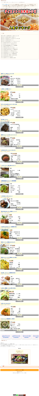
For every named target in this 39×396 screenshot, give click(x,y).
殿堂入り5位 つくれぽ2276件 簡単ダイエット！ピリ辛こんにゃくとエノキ (10, 41)
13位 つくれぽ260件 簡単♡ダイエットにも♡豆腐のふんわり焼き (9, 52)
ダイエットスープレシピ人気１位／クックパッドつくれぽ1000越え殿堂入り (26, 336)
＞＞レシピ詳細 (19, 86)
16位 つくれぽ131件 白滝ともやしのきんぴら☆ (7, 56)
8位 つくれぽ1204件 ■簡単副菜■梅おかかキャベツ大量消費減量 (9, 45)
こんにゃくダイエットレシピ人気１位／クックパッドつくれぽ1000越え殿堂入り (6, 336)
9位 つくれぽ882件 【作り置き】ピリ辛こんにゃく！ (7, 46)
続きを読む (19, 348)
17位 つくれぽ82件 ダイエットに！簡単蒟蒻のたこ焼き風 (8, 57)
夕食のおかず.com (3, 0)
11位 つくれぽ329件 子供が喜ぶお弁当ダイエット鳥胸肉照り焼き (9, 49)
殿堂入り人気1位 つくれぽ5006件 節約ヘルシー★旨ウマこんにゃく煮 (10, 35)
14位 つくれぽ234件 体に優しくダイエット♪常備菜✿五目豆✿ (9, 53)
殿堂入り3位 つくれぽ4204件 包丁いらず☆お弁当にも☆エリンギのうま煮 (10, 38)
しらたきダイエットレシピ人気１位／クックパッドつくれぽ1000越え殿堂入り (16, 336)
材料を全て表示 (19, 100)
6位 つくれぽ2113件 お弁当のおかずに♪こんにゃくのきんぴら (9, 42)
